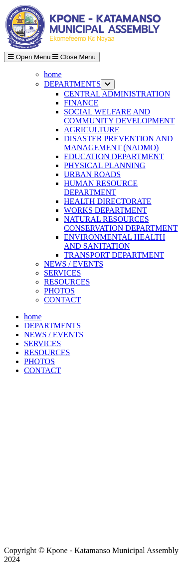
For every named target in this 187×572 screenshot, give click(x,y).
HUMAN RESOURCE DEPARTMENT (101, 187)
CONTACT (62, 299)
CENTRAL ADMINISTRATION (117, 94)
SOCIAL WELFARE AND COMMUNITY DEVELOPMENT (119, 116)
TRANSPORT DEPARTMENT (114, 255)
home (53, 74)
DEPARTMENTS (72, 84)
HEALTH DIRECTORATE (108, 201)
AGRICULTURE (91, 129)
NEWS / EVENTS (73, 264)
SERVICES (62, 273)
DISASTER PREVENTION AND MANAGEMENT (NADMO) (118, 143)
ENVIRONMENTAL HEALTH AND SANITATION (114, 241)
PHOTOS (59, 290)
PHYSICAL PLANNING (104, 165)
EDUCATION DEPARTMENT (114, 156)
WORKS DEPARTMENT (105, 210)
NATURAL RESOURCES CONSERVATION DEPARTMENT (121, 223)
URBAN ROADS (92, 174)
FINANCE (81, 102)
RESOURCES (67, 282)
